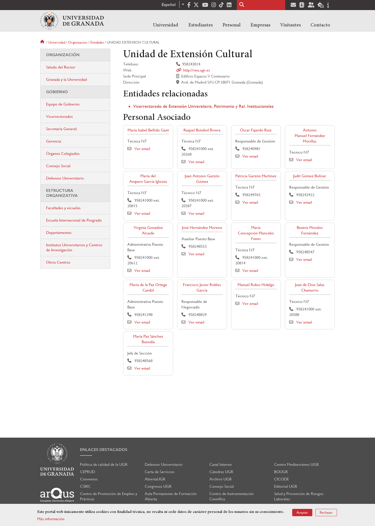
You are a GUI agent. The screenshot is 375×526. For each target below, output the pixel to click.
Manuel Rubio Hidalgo (256, 284)
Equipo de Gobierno (63, 104)
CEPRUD (87, 471)
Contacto (320, 25)
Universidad (165, 25)
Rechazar (326, 512)
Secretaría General (61, 128)
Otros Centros (58, 262)
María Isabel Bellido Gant (148, 130)
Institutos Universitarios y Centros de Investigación (74, 247)
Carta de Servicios (159, 471)
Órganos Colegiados (63, 153)
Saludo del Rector (60, 67)
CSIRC (85, 486)
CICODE (281, 479)
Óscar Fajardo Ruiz (256, 130)
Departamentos (58, 232)
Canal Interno (220, 464)
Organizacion (77, 42)
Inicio (42, 42)
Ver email (142, 148)
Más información (50, 518)
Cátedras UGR (221, 471)
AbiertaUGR (155, 479)
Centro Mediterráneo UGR (296, 464)
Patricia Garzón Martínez (255, 175)
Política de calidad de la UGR (104, 464)
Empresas (260, 25)
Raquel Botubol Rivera (201, 130)
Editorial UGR (285, 486)
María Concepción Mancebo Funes (256, 233)
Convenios (89, 479)
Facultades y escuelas (63, 207)
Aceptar (302, 512)
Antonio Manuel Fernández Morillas (310, 136)
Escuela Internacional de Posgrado (74, 220)
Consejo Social (58, 165)
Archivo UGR (220, 479)
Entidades (97, 42)
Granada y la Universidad (66, 79)
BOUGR (281, 471)
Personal (231, 25)
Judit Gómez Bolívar (309, 175)
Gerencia (53, 141)
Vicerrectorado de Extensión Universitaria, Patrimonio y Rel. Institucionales (203, 106)
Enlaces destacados (103, 449)
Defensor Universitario (65, 178)
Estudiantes (200, 25)
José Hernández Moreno (202, 227)
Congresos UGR (158, 486)
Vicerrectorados (59, 116)
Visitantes (290, 25)
